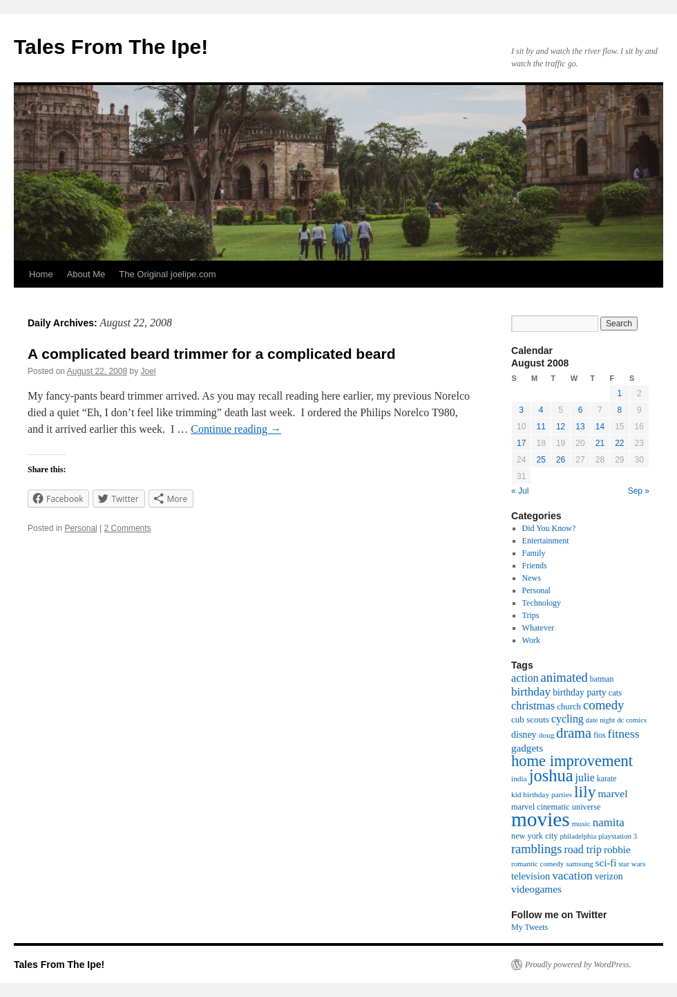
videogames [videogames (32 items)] (536, 889)
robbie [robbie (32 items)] (617, 849)
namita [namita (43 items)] (608, 822)
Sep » (638, 491)
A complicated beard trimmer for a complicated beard (212, 354)
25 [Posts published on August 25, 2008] (540, 460)
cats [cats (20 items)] (615, 693)
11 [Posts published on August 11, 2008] (540, 426)
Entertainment (545, 541)
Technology (541, 603)
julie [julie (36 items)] (585, 777)
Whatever (538, 628)
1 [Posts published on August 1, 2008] (619, 393)
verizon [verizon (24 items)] (609, 876)
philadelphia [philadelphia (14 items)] (578, 836)
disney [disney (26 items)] (524, 734)
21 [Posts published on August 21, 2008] (599, 443)
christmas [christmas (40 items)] (533, 705)
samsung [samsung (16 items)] (579, 863)
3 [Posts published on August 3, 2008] (521, 410)
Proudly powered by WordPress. (578, 964)
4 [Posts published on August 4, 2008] (541, 410)
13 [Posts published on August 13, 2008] (579, 426)
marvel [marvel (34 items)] (612, 793)
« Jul (519, 491)
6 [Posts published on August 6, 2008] (580, 410)
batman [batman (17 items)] (602, 679)
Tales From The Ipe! (111, 46)
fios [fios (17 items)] (599, 735)
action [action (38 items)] (525, 678)
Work (531, 640)
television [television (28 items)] (530, 876)
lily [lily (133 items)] (584, 792)
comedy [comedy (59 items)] (603, 705)
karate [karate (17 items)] (607, 778)
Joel (148, 371)
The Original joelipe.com (167, 274)
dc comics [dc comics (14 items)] (632, 720)
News (531, 578)
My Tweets (529, 927)
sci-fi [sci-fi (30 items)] (606, 862)
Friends (534, 565)
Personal (80, 528)
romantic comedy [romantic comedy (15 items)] (537, 863)
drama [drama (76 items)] (573, 732)
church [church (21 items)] (569, 706)
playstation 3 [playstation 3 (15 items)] (617, 836)
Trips (531, 615)
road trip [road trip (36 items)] (582, 849)
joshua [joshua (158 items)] (551, 775)
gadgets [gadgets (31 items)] (527, 748)
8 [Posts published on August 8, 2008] (619, 410)
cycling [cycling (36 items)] (567, 719)
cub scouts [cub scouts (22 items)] (530, 719)
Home (41, 274)
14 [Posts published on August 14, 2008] (599, 426)
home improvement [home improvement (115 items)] (572, 761)
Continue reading (236, 429)
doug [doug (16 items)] (547, 735)
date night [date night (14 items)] (600, 720)
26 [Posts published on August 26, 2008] (560, 460)
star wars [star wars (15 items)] (631, 863)
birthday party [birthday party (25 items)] (580, 692)
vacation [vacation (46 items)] (572, 875)
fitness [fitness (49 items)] (624, 733)
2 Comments (127, 528)
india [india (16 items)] (519, 778)
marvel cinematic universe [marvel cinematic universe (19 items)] (555, 807)
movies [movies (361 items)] (540, 819)
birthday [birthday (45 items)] (531, 691)
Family (534, 553)
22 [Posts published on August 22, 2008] (619, 443)
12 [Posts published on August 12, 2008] (560, 426)
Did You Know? (549, 528)
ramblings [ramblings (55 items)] (536, 849)
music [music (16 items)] (581, 823)
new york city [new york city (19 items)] (534, 836)
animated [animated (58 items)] (564, 677)
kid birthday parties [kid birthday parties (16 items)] (541, 794)
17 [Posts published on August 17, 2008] (521, 443)
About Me (86, 274)
